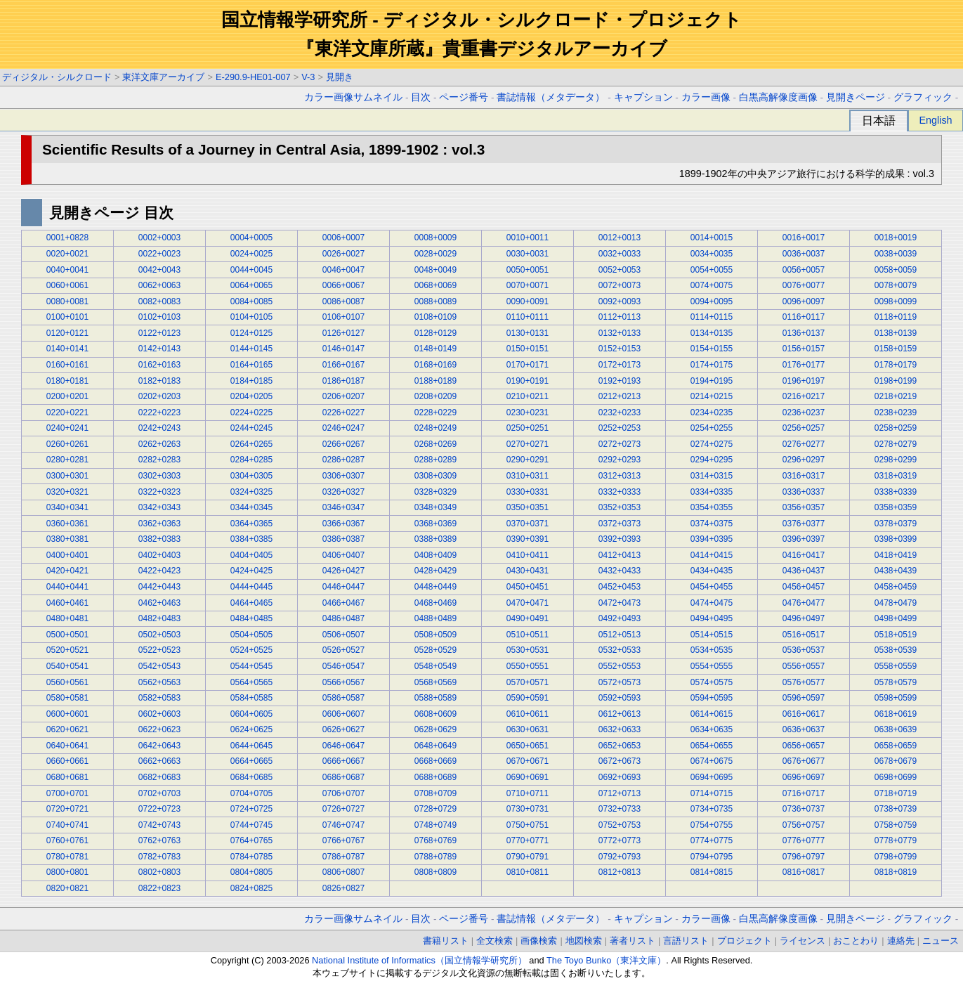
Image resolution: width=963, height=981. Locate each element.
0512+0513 (619, 634)
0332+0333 (619, 492)
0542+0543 (159, 666)
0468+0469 (435, 603)
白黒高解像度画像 (778, 97)
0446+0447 (343, 587)
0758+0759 (895, 825)
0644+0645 (251, 746)
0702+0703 (159, 793)
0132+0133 (619, 333)
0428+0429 (435, 571)
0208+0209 (435, 396)
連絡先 (901, 940)
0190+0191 (527, 381)
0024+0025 (251, 254)
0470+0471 (527, 603)
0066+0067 (343, 285)
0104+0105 (251, 317)
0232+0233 (619, 412)
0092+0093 (619, 301)
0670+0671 (527, 761)
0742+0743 (159, 825)
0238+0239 (895, 412)
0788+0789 (435, 857)
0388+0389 (435, 539)
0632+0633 (619, 729)
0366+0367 (343, 523)
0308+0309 (435, 476)
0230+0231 (527, 412)
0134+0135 (711, 333)
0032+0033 (619, 254)
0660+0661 (67, 761)
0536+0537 (803, 650)
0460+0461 (67, 603)
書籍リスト (446, 940)
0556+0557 (803, 666)
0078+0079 (895, 285)
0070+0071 (527, 285)
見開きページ (855, 97)
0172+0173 (619, 365)
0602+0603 (159, 714)
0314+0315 (711, 476)
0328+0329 (435, 492)
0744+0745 (251, 825)
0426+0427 (343, 571)
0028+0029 (435, 254)
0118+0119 (895, 317)
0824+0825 (251, 888)
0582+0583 (159, 698)
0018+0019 (895, 237)
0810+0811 (527, 872)
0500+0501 (67, 634)
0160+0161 (67, 365)
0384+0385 (251, 539)
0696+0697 (803, 777)
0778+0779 (895, 840)
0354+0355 (711, 507)
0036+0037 (803, 254)
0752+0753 (619, 825)
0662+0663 (159, 761)
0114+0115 (711, 317)
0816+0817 (803, 872)
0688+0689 (435, 777)
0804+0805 (251, 872)
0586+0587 (343, 698)
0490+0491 (527, 618)
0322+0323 (159, 492)
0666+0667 (343, 761)
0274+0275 (711, 444)
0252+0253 (619, 428)
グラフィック (922, 97)
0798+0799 (895, 857)
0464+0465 (251, 603)
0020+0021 (67, 254)
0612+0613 (619, 714)
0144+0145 (251, 348)
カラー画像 (706, 97)
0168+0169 (435, 365)
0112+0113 (619, 317)
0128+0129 (435, 333)
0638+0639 (895, 729)
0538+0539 (895, 650)
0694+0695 (711, 777)
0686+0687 (343, 777)
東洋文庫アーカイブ (163, 77)
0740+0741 (67, 825)
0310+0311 (527, 476)
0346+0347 (343, 507)
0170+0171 (527, 365)
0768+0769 (435, 840)
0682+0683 (159, 777)
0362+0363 (159, 523)
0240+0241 (67, 428)
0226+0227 (343, 412)
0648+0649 (435, 746)
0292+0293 (619, 459)
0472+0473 (619, 603)
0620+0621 (67, 729)
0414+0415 (711, 555)
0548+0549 (435, 666)
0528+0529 (435, 650)
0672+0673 (619, 761)
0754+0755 (711, 825)
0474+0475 (711, 603)
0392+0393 (619, 539)
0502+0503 (159, 634)
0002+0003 (159, 237)
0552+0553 (619, 666)
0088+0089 (435, 301)
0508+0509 (435, 634)
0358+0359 (895, 507)
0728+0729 (435, 809)
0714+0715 (711, 793)
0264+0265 (251, 444)
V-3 (308, 77)
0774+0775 (711, 840)
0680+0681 (67, 777)
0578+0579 (895, 682)
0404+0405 (251, 555)
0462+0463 (159, 603)
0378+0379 (895, 523)
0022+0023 (159, 254)
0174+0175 (711, 365)
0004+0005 (251, 237)
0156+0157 (803, 348)
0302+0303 (159, 476)
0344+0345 (251, 507)
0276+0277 (803, 444)
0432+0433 (619, 571)
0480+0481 (67, 618)
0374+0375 (711, 523)
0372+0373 (619, 523)
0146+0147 (343, 348)
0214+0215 (711, 396)
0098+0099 (895, 301)
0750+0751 (527, 825)
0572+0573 (619, 682)
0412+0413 (619, 555)
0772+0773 (619, 840)
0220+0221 (67, 412)
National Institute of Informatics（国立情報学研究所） (419, 960)
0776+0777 (803, 840)
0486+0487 (343, 618)
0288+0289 (435, 459)
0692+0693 (619, 777)
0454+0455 (711, 587)
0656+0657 (803, 746)
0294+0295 (711, 459)
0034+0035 (711, 254)
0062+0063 (159, 285)
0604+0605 (251, 714)
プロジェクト (744, 940)
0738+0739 (895, 809)
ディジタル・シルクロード (57, 77)
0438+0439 (895, 571)
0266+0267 (343, 444)
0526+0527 (343, 650)
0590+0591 (527, 698)
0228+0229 (435, 412)
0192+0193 (619, 381)
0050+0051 (527, 270)
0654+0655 (711, 746)
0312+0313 (619, 476)
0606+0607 (343, 714)
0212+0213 (619, 396)
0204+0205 (251, 396)
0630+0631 (527, 729)
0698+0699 (895, 777)
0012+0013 (619, 237)
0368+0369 (435, 523)
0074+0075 (711, 285)
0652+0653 (619, 746)
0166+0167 (343, 365)
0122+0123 (159, 333)
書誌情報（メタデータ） (551, 97)
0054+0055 (711, 270)
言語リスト (686, 940)
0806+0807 (343, 872)
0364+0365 (251, 523)
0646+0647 (343, 746)
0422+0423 (159, 571)
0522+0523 (159, 650)
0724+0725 (251, 809)
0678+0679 (895, 761)
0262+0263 (159, 444)
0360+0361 (67, 523)
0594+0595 (711, 698)
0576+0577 (803, 682)
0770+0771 (527, 840)
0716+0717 (803, 793)
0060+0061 (67, 285)
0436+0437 (803, 571)
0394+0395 (711, 539)
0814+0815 (711, 872)
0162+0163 (159, 365)
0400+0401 (67, 555)
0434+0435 (711, 571)
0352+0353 (619, 507)
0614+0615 (711, 714)
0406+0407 (343, 555)
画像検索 (538, 940)
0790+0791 (527, 857)
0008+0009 (435, 237)
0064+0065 (251, 285)
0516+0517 (803, 634)
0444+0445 (251, 587)
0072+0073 (619, 285)
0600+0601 (67, 714)
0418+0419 (895, 555)
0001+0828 (67, 237)
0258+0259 (895, 428)
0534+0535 (711, 650)
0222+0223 (159, 412)
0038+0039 (895, 254)
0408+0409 (435, 555)
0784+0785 (251, 857)
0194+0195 (711, 381)
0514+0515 (711, 634)
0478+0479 (895, 603)
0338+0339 (895, 492)
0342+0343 (159, 507)
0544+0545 (251, 666)
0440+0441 (67, 587)
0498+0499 (895, 618)
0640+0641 (67, 746)
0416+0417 (803, 555)
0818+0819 (895, 872)
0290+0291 (527, 459)
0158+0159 (895, 348)
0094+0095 (711, 301)
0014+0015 (711, 237)
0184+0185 (251, 381)
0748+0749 (435, 825)
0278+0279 (895, 444)
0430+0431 (527, 571)
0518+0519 (895, 634)
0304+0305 (251, 476)
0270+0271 (527, 444)
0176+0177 (803, 365)
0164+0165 (251, 365)
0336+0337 (803, 492)
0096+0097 (803, 301)
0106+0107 (343, 317)
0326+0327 (343, 492)
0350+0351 (527, 507)
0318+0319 (895, 476)
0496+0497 (803, 618)
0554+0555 (711, 666)
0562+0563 (159, 682)
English (935, 120)
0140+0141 (67, 348)
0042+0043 (159, 270)
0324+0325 (251, 492)
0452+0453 (619, 587)
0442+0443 (159, 587)
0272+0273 (619, 444)
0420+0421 (67, 571)
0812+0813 (619, 872)
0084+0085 (251, 301)
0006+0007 (343, 237)
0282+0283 (159, 459)
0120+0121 (67, 333)
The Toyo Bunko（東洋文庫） (606, 960)
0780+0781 (67, 857)
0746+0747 (343, 825)
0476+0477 (803, 603)
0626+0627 (343, 729)
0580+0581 (67, 698)
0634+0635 (711, 729)
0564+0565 (251, 682)
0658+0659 (895, 746)
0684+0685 (251, 777)
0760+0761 (67, 840)
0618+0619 (895, 714)
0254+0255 (711, 428)
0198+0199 (895, 381)
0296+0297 (803, 459)
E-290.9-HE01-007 (253, 77)
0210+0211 (527, 396)
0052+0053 (619, 270)
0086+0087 (343, 301)
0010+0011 (527, 237)
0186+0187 (343, 381)
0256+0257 (803, 428)
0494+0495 (711, 618)
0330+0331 (527, 492)
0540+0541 (67, 666)
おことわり (856, 940)
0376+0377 (803, 523)
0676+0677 (803, 761)
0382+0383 (159, 539)
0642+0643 (159, 746)
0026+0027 (343, 254)
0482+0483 (159, 618)
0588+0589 (435, 698)
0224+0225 (251, 412)
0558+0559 (895, 666)
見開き (339, 77)
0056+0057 (803, 270)
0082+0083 (159, 301)
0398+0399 (895, 539)
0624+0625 (251, 729)
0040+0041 (67, 270)
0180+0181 (67, 381)
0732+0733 (619, 809)
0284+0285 (251, 459)
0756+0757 (803, 825)
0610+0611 (527, 714)
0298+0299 (895, 459)
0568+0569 (435, 682)
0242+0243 (159, 428)
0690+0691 (527, 777)
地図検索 (583, 940)
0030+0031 (527, 254)
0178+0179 (895, 365)
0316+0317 (803, 476)
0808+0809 (435, 872)
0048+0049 (435, 270)
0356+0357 (803, 507)
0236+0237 (803, 412)
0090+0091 (527, 301)
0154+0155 (711, 348)
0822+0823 (159, 888)
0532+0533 (619, 650)
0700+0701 (67, 793)
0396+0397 (803, 539)
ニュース (940, 940)
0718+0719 (895, 793)
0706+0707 (343, 793)
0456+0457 (803, 587)
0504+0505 (251, 634)
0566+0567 (343, 682)
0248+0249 (435, 428)
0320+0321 (67, 492)
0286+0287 (343, 459)
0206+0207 (343, 396)
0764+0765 (251, 840)
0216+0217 (803, 396)
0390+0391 (527, 539)
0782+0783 (159, 857)
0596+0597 (803, 698)
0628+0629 (435, 729)
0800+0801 (67, 872)
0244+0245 (251, 428)
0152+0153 (619, 348)
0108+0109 (435, 317)
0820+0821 (67, 888)
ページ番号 (463, 97)
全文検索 (494, 940)
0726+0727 (343, 809)
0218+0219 (895, 396)
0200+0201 (67, 396)
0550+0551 (527, 666)
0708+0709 (435, 793)
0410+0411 (527, 555)
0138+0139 (895, 333)
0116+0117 (803, 317)
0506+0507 (343, 634)
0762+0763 (159, 840)
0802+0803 (159, 872)
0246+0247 (343, 428)
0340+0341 (67, 507)
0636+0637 (803, 729)
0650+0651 (527, 746)
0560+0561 (67, 682)
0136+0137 (803, 333)
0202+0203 (159, 396)
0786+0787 (343, 857)
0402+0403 (159, 555)
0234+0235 (711, 412)
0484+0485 (251, 618)
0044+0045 (251, 270)
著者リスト (632, 940)
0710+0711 (527, 793)
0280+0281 (67, 459)
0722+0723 (159, 809)
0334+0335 (711, 492)
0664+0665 (251, 761)
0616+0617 (803, 714)
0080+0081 (67, 301)
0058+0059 (895, 270)
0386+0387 (343, 539)
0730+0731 (527, 809)
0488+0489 (435, 618)
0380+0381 (67, 539)
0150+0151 (527, 348)
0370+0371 (527, 523)
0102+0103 (159, 317)
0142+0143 (159, 348)
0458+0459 (895, 587)
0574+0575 (711, 682)
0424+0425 (251, 571)
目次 (421, 97)
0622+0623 (159, 729)
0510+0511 (527, 634)
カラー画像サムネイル (353, 97)
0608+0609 (435, 714)
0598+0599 (895, 698)
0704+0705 (251, 793)
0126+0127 (343, 333)
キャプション (643, 97)
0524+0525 (251, 650)
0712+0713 (619, 793)
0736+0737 (803, 809)
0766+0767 (343, 840)
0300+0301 (67, 476)
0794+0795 (711, 857)
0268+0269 (435, 444)
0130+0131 (527, 333)
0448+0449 (435, 587)
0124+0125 (251, 333)
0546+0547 (343, 666)
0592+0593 (619, 698)
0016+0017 (803, 237)
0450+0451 (527, 587)
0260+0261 (67, 444)
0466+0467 (343, 603)
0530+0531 (527, 650)
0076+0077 (803, 285)
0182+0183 (159, 381)
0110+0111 (527, 317)
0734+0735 (711, 809)
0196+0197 (803, 381)
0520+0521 (67, 650)
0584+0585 (251, 698)
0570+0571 (527, 682)
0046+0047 (343, 270)
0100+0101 (67, 317)
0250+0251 (527, 428)
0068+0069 (435, 285)
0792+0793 (619, 857)
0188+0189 (435, 381)
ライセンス (802, 940)
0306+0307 (343, 476)
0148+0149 (435, 348)
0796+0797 (803, 857)
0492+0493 (619, 618)
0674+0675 (711, 761)
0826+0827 (343, 888)
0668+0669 (435, 761)
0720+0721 (67, 809)
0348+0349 (435, 507)
